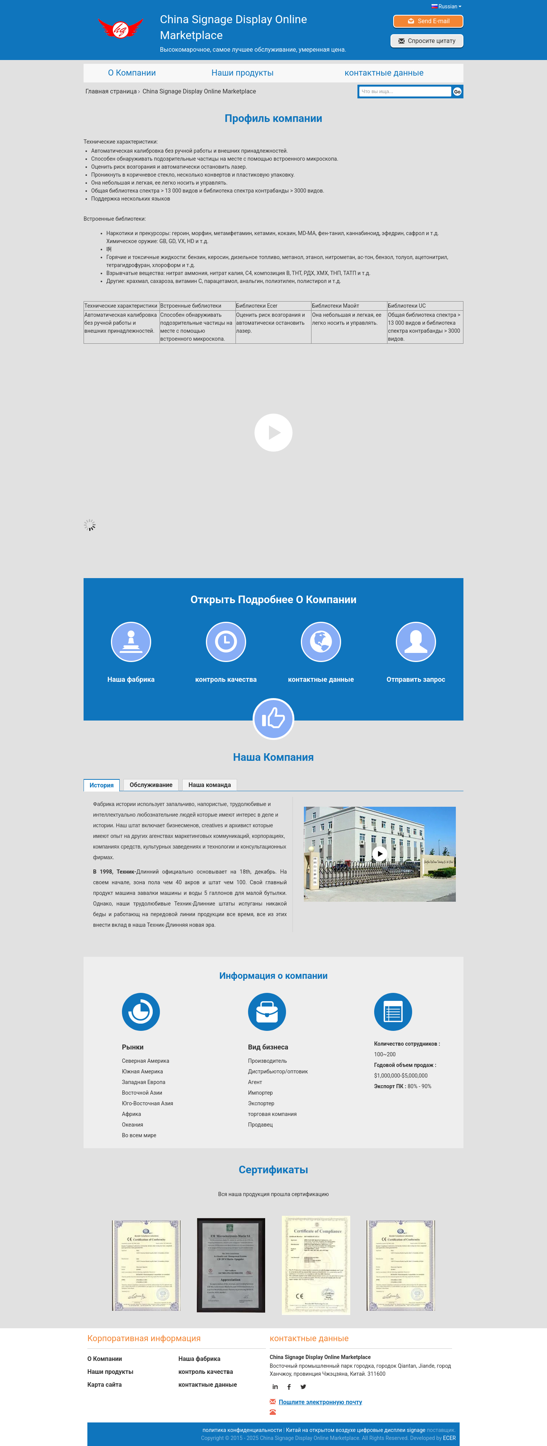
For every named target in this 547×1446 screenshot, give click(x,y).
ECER (449, 1438)
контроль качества (226, 679)
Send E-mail (434, 21)
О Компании (132, 72)
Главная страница (111, 91)
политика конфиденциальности (242, 1430)
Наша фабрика (131, 679)
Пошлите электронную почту (320, 1402)
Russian (450, 6)
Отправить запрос (416, 679)
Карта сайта (104, 1384)
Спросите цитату (431, 40)
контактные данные (384, 72)
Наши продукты (243, 72)
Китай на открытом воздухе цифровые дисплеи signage (355, 1430)
